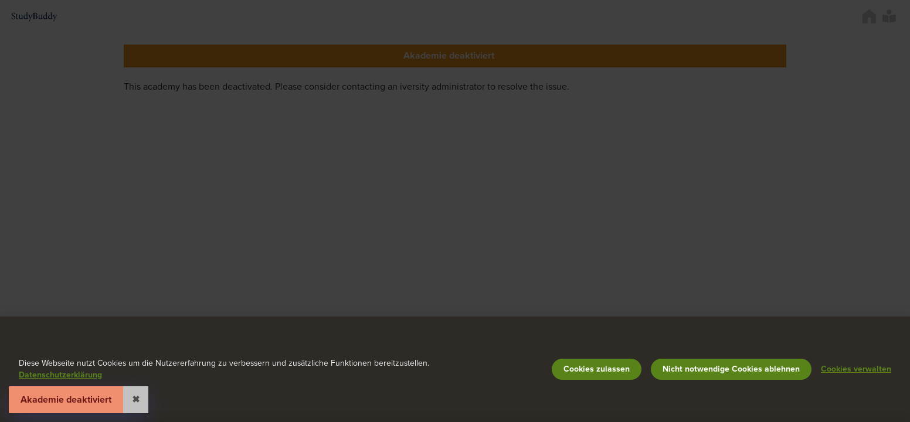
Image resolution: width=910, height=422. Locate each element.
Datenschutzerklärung (60, 375)
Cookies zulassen (596, 369)
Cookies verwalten (856, 369)
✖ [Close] (136, 400)
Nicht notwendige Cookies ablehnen (731, 369)
